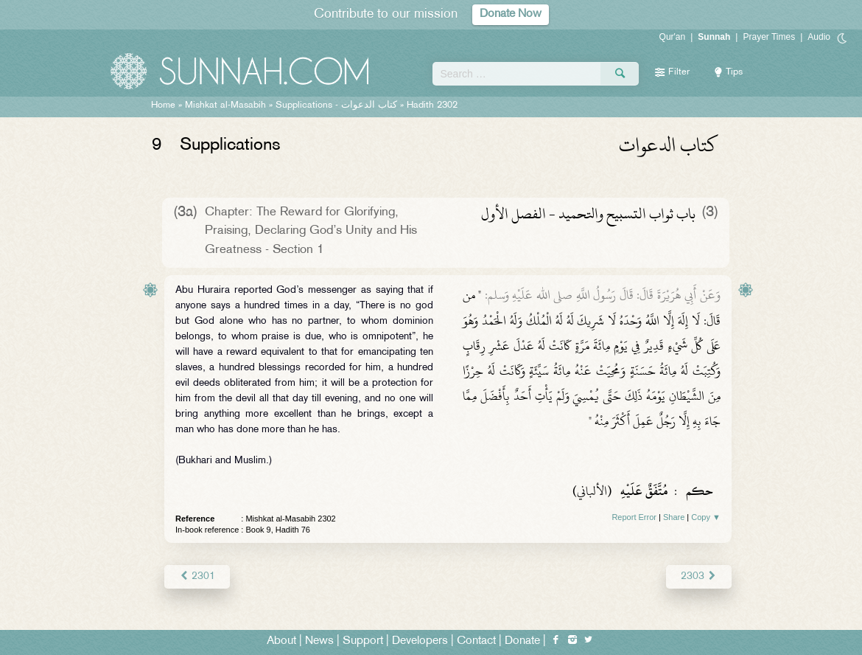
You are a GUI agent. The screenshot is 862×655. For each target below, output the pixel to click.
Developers (420, 641)
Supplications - (336, 105)
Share (673, 517)
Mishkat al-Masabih (225, 105)
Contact (476, 641)
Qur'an (672, 37)
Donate (522, 641)
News (319, 641)
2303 (699, 576)
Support (363, 641)
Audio (818, 37)
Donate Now (511, 14)
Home (163, 105)
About (281, 641)
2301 (197, 576)
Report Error (634, 517)
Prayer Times (769, 37)
